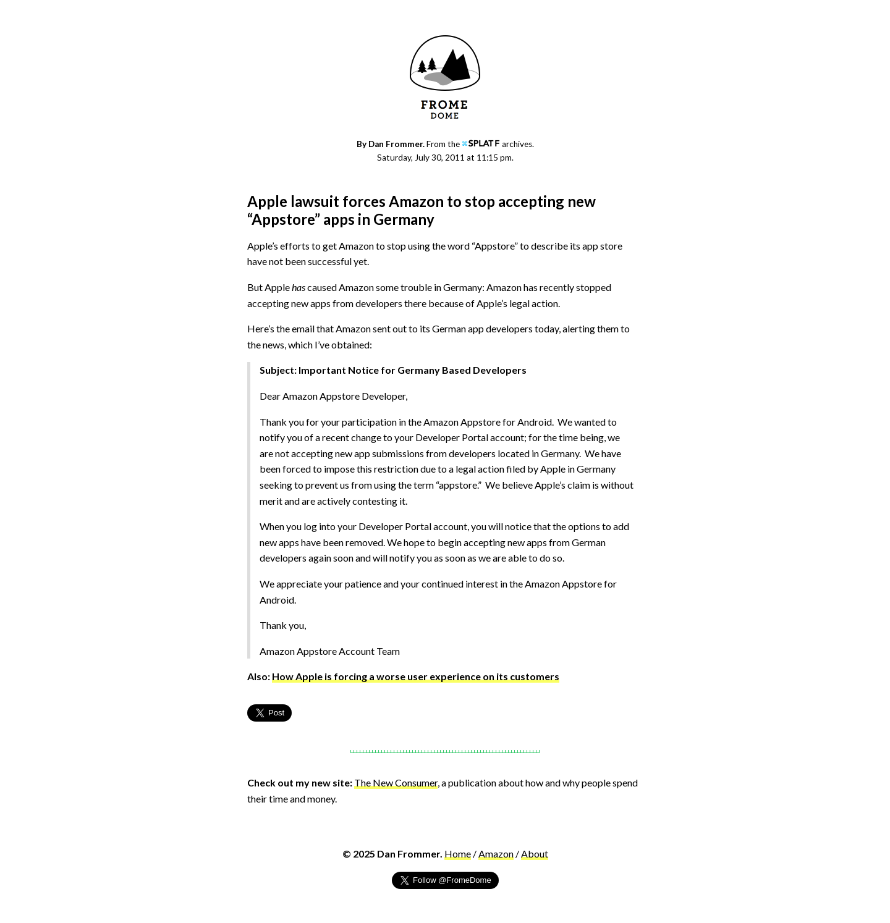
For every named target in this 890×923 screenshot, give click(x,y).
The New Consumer (396, 782)
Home (457, 853)
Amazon (496, 853)
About (534, 853)
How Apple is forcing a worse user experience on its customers (415, 676)
